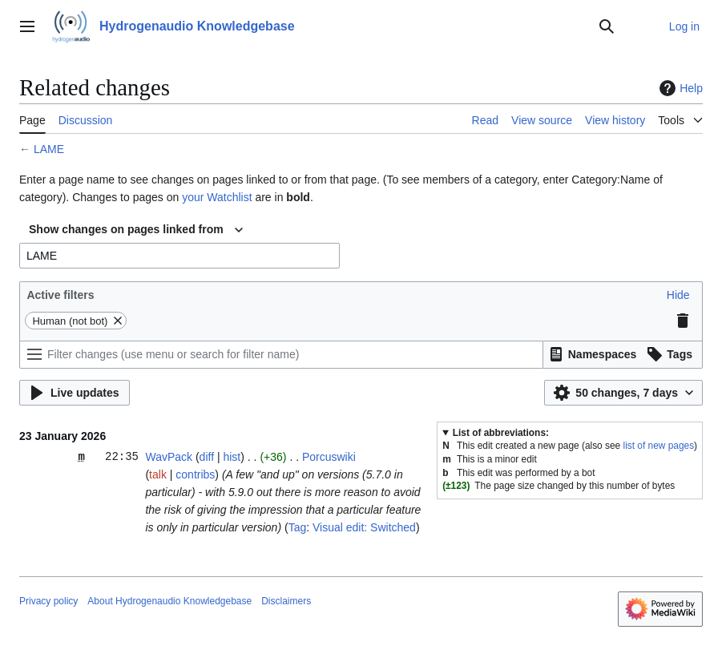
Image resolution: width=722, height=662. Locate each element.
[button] (678, 295)
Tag (297, 527)
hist (231, 456)
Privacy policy (48, 601)
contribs (195, 474)
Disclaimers (286, 601)
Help (679, 88)
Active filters (60, 295)
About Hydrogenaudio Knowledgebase (169, 601)
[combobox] (135, 230)
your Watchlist (217, 197)
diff (207, 456)
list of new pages (659, 445)
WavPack (168, 456)
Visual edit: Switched (364, 527)
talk (158, 474)
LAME (49, 149)
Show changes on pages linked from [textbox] (126, 229)
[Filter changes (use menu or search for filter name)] (281, 355)
